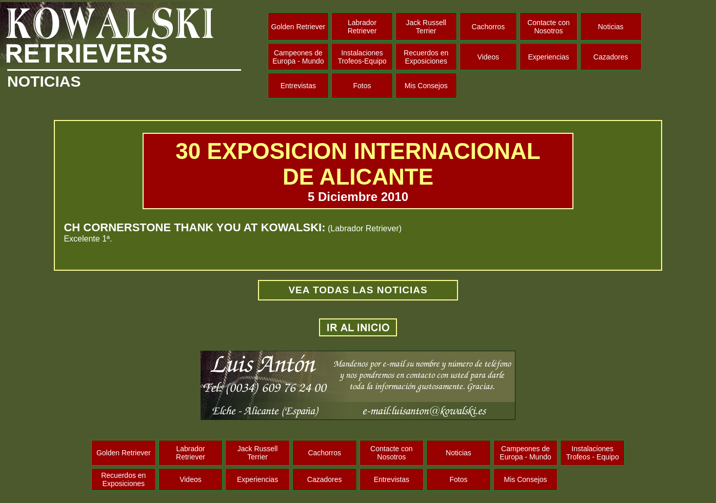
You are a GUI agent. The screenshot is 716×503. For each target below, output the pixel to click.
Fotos (362, 86)
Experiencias (548, 57)
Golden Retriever (298, 27)
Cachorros (488, 27)
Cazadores (610, 57)
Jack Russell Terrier (426, 26)
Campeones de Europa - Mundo (298, 57)
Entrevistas (298, 86)
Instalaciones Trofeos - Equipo (592, 453)
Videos (489, 57)
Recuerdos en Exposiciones (426, 57)
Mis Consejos (426, 86)
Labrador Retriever (362, 26)
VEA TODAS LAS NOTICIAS (357, 290)
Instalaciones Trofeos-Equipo (361, 57)
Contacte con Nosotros (548, 26)
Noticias (611, 27)
